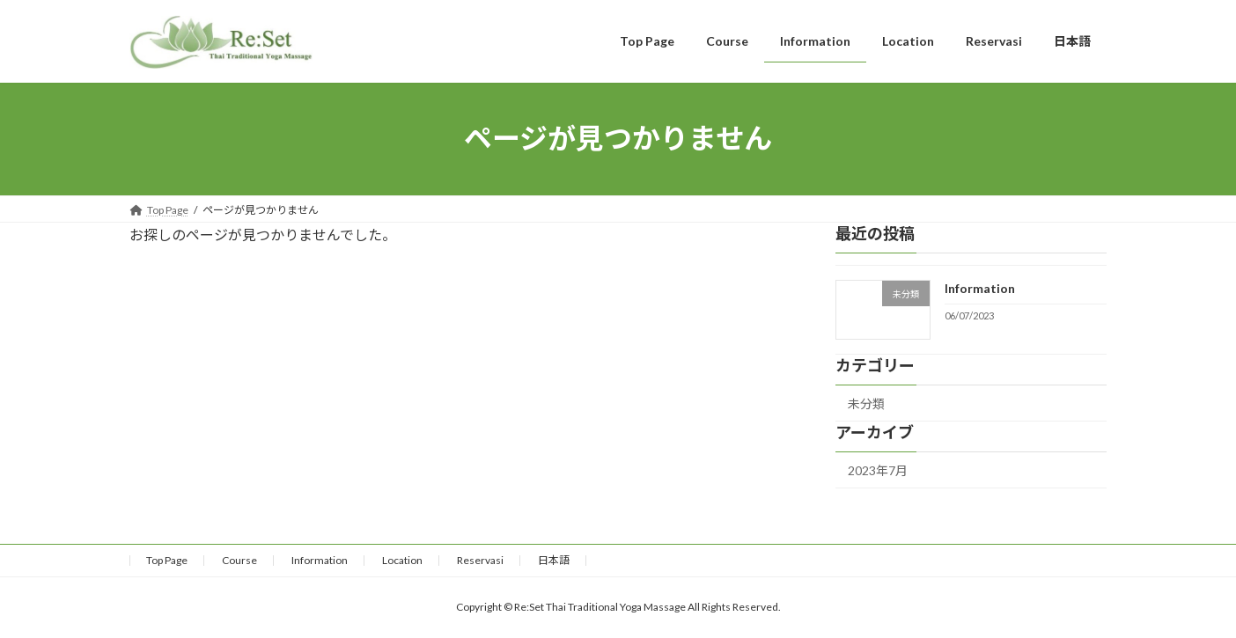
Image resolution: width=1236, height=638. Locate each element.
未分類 (866, 403)
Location (402, 560)
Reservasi (480, 560)
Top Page (167, 560)
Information (980, 288)
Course (239, 560)
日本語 (554, 560)
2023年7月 (878, 470)
